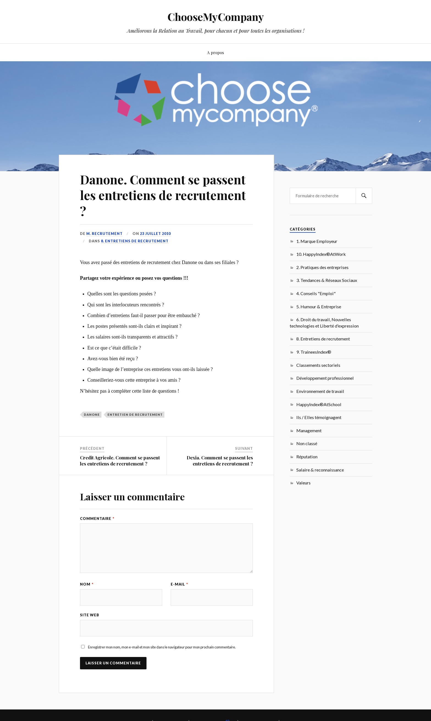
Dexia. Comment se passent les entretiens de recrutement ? (220, 460)
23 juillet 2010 (155, 233)
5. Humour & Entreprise (318, 306)
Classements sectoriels (318, 365)
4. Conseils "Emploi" (316, 293)
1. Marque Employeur (316, 241)
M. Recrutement (104, 233)
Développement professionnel (325, 378)
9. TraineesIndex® (313, 351)
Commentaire (97, 518)
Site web (89, 615)
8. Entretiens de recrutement (134, 241)
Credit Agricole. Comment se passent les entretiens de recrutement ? (120, 460)
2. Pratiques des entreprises (322, 267)
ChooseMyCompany (215, 17)
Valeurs (303, 482)
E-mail (179, 584)
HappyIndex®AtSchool (318, 404)
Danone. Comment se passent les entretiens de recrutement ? (163, 195)
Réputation (306, 456)
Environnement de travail (320, 391)
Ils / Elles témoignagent (318, 417)
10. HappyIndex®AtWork (321, 254)
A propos (215, 52)
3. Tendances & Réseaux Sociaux (326, 280)
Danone (92, 414)
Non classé (306, 443)
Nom (86, 584)
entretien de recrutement (135, 414)
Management (309, 430)
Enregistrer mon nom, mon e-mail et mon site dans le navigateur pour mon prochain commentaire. (162, 647)
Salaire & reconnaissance (320, 469)
